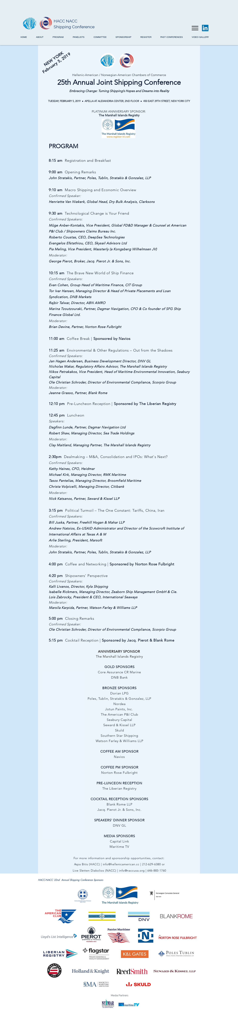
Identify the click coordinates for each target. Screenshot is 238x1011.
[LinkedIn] (205, 28)
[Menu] (195, 28)
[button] (200, 37)
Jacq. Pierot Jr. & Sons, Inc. (108, 261)
